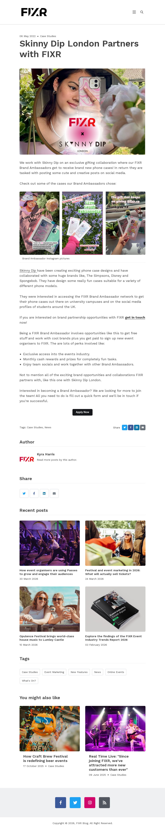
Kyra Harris (46, 454)
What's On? (29, 680)
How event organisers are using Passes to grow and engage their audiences (48, 572)
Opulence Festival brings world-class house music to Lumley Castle (47, 637)
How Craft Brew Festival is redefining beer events (45, 758)
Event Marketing (54, 672)
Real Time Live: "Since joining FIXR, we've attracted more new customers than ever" (109, 763)
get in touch (135, 317)
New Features (79, 672)
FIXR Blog (82, 823)
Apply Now (82, 412)
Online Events (116, 672)
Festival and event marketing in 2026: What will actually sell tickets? (112, 572)
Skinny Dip (28, 270)
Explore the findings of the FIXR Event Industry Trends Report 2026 (113, 637)
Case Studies (48, 36)
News (48, 427)
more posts (51, 459)
